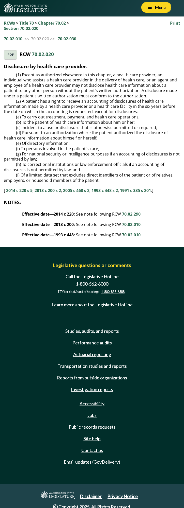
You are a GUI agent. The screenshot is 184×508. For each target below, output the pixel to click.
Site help (92, 438)
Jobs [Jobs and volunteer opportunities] (92, 415)
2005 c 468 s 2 (76, 190)
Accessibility (92, 403)
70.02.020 (43, 54)
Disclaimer (91, 496)
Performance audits (92, 342)
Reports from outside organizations (92, 377)
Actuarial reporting (92, 354)
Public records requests (92, 427)
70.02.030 (67, 39)
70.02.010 (13, 39)
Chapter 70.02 (52, 23)
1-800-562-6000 (92, 284)
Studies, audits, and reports (92, 331)
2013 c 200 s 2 (48, 190)
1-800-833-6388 (113, 292)
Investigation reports (92, 389)
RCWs (9, 23)
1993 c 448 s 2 (104, 190)
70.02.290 (131, 214)
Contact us (92, 450)
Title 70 (26, 23)
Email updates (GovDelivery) (92, 462)
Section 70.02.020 (21, 28)
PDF (10, 54)
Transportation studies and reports (92, 366)
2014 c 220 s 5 (19, 190)
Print (175, 23)
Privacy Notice (123, 496)
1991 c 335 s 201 (135, 190)
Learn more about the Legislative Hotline (92, 304)
